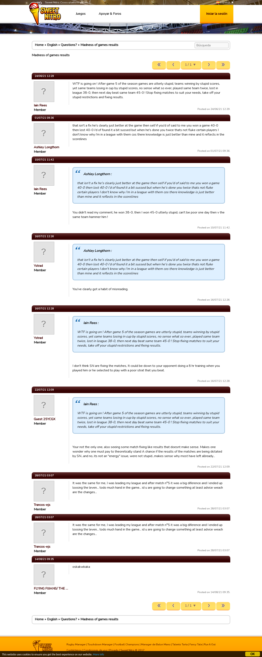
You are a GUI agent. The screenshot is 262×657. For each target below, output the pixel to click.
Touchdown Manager (100, 644)
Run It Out (210, 644)
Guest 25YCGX (44, 419)
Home (39, 45)
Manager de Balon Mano (156, 644)
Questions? (69, 45)
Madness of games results (99, 45)
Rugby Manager (76, 644)
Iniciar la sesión (216, 13)
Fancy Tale (196, 644)
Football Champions (127, 644)
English (52, 45)
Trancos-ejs (42, 505)
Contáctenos (74, 650)
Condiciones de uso (95, 650)
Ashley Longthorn (46, 147)
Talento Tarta (180, 644)
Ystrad (38, 265)
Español (223, 3)
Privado (114, 650)
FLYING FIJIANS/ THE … (51, 588)
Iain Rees (40, 105)
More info (98, 655)
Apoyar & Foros (110, 13)
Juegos (81, 13)
